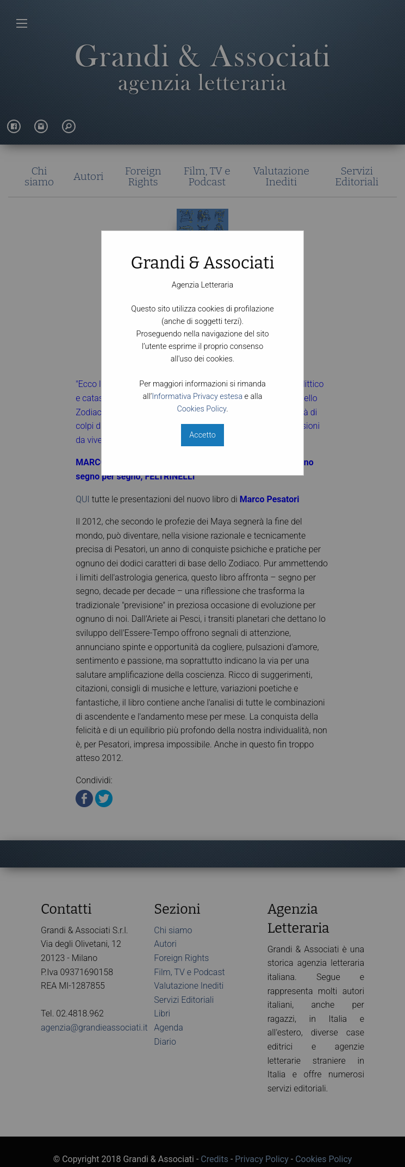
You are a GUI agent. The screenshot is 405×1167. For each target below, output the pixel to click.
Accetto (202, 435)
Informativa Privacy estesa (197, 396)
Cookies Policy (201, 409)
